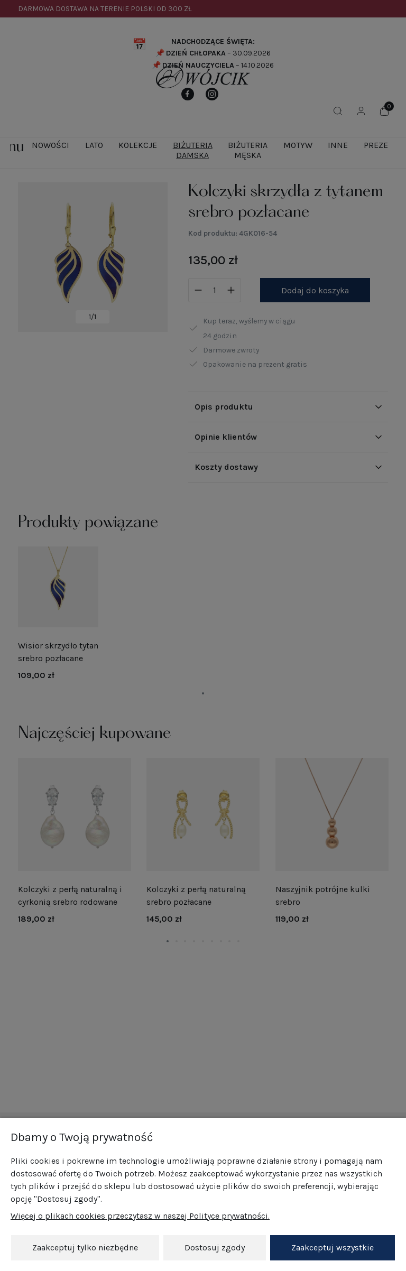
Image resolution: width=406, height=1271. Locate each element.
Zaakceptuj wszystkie (332, 1247)
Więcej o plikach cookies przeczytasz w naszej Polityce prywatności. (140, 1216)
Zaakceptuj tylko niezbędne (85, 1247)
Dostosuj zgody (214, 1247)
